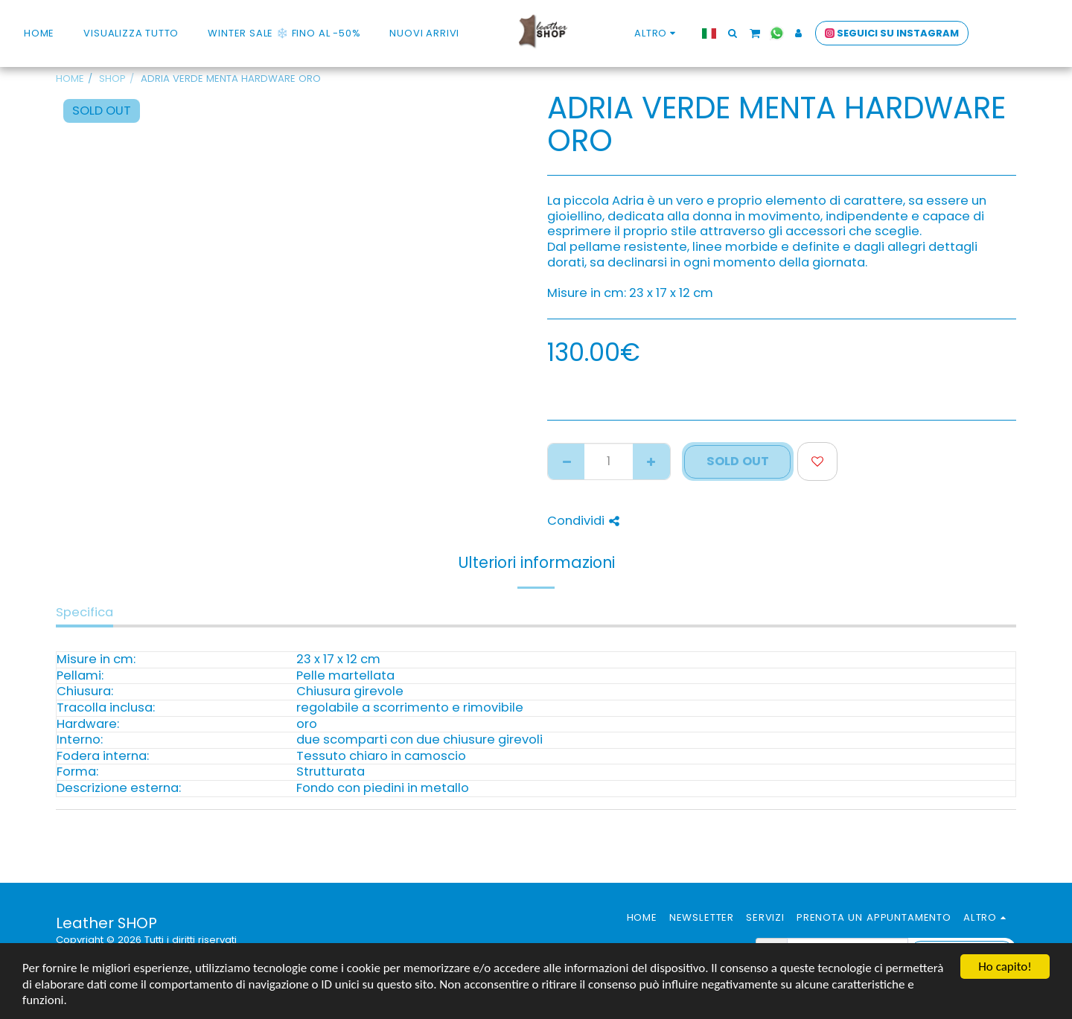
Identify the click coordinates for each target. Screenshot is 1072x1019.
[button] (809, 33)
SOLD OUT (737, 461)
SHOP (112, 78)
